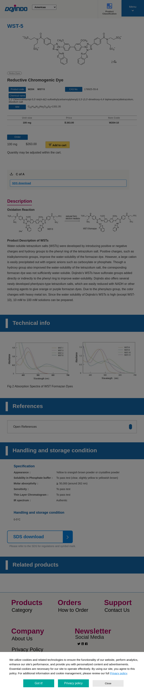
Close (108, 683)
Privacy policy (118, 673)
